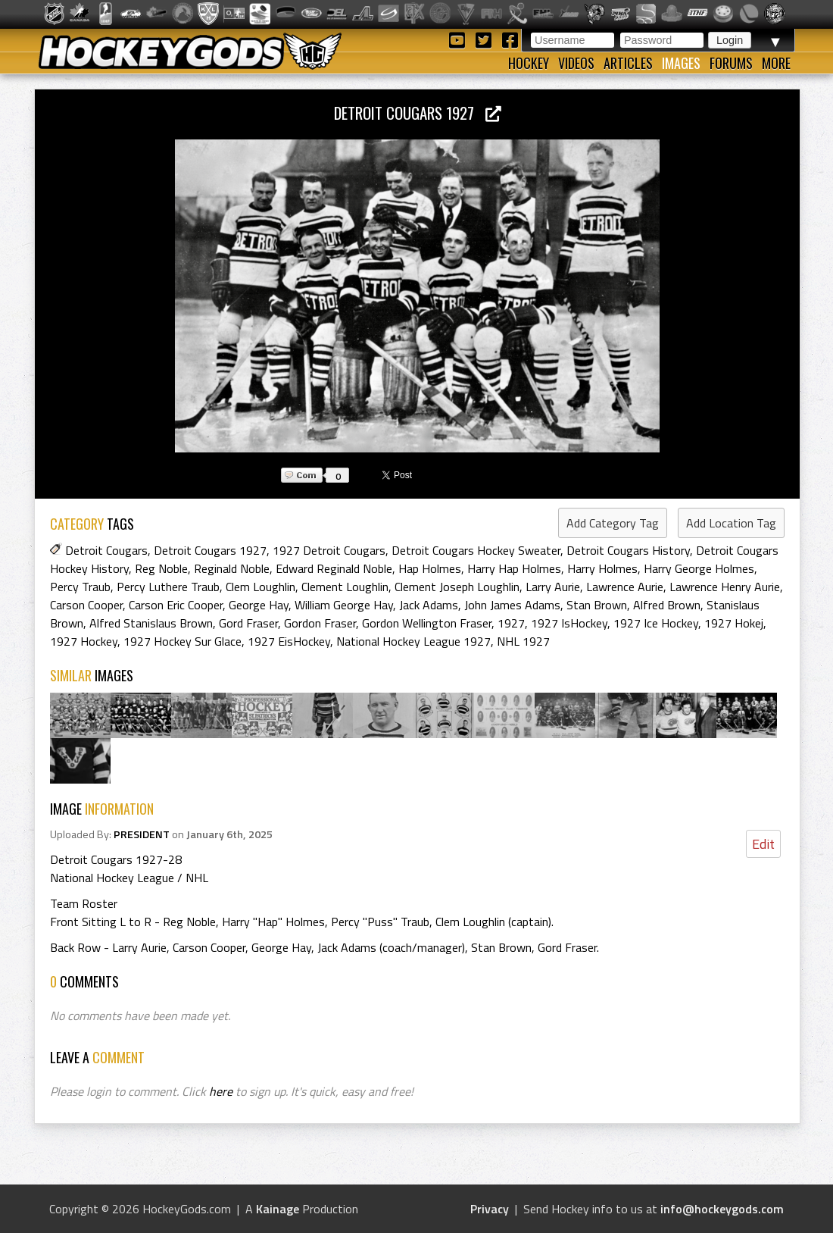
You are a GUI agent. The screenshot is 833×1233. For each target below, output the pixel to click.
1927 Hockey (83, 641)
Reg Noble (161, 568)
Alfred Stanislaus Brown (151, 623)
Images (681, 63)
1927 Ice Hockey (655, 623)
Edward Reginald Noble (334, 568)
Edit (763, 844)
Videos (576, 63)
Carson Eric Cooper (176, 605)
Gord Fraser (248, 623)
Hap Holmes (429, 568)
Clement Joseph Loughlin (457, 586)
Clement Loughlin (344, 586)
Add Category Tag (612, 523)
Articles (628, 63)
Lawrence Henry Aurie (724, 586)
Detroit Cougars (106, 550)
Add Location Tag (731, 523)
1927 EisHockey (289, 641)
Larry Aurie (553, 586)
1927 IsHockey (569, 623)
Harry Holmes (602, 568)
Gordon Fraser (320, 623)
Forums (731, 63)
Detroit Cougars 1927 (417, 112)
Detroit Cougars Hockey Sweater (476, 550)
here (220, 1091)
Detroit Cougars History (628, 550)
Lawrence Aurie (624, 586)
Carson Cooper (86, 605)
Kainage (277, 1209)
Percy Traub (80, 586)
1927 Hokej (733, 623)
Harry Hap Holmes (514, 568)
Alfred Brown (666, 605)
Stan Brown (596, 605)
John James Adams (512, 605)
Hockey (528, 63)
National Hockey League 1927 (413, 641)
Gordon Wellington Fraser (426, 623)
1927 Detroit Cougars (329, 550)
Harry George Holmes (699, 568)
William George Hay (344, 605)
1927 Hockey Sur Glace (182, 641)
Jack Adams (428, 605)
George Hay (259, 605)
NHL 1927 (523, 641)
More (776, 63)
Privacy (489, 1209)
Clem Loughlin (260, 586)
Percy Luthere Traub (168, 586)
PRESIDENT (142, 834)
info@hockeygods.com (722, 1209)
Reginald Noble (232, 568)
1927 (511, 623)
